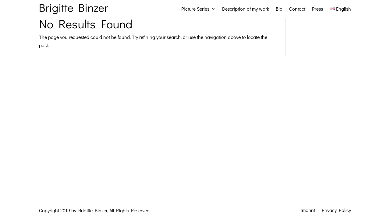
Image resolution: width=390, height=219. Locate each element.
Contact (297, 8)
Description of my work (245, 8)
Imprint (307, 209)
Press (317, 8)
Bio (279, 8)
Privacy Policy (336, 209)
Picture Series (195, 8)
